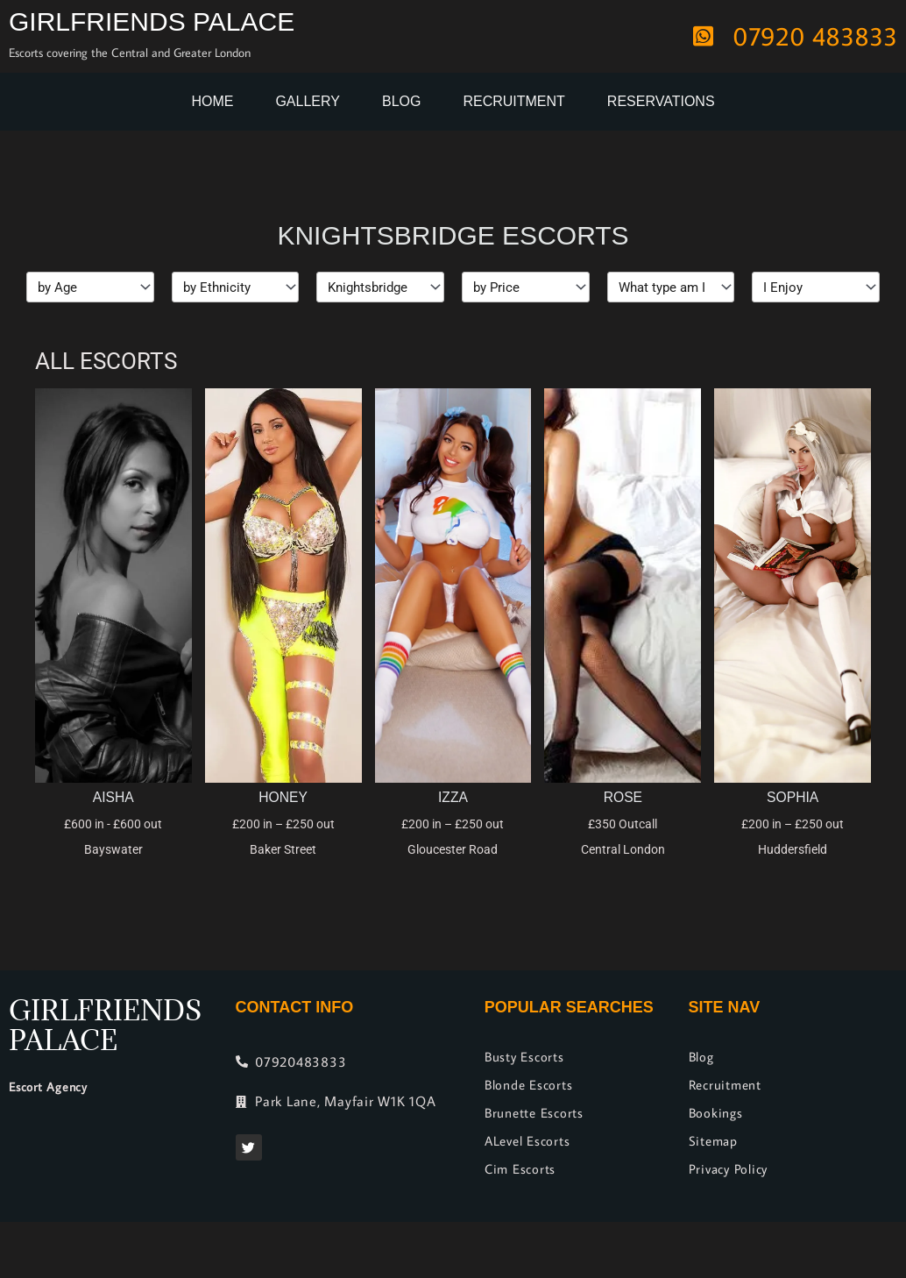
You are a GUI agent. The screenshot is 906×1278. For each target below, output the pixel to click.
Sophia (792, 797)
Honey (283, 797)
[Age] (90, 287)
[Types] (671, 287)
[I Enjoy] (816, 287)
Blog (401, 101)
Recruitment (513, 101)
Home (212, 101)
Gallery (307, 101)
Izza (453, 797)
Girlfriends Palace (151, 21)
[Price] (526, 287)
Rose (622, 797)
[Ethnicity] (236, 287)
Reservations (661, 101)
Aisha (113, 797)
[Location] (380, 287)
